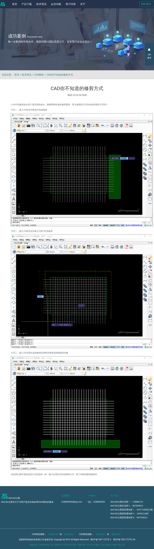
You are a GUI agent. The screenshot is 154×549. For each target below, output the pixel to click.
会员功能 (56, 4)
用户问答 (71, 4)
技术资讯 (41, 4)
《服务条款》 (68, 534)
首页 (14, 4)
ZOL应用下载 (69, 545)
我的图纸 (146, 4)
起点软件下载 (109, 545)
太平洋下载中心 (94, 545)
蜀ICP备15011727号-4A (124, 539)
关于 (82, 4)
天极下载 (81, 545)
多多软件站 (44, 545)
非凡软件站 (56, 545)
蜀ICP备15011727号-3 (100, 539)
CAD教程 (39, 74)
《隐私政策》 (53, 534)
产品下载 (27, 4)
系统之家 (121, 545)
